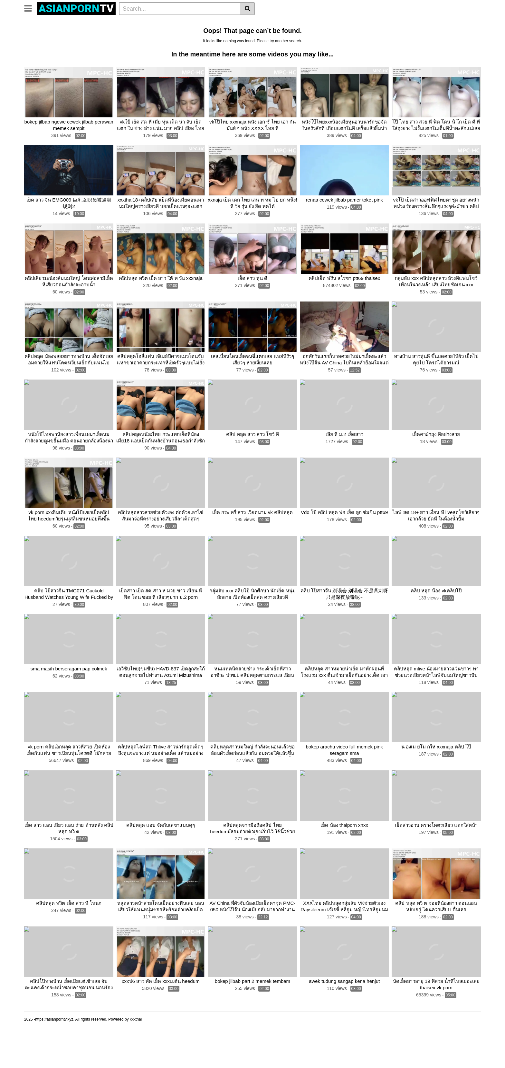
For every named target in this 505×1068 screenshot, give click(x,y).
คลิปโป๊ (199, 33)
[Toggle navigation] (30, 7)
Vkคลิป (153, 33)
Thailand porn (255, 33)
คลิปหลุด (120, 22)
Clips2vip (108, 33)
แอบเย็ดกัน (37, 33)
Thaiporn (446, 33)
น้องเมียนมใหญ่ (314, 22)
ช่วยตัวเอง (329, 33)
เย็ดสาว (305, 33)
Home (32, 22)
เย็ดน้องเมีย (426, 22)
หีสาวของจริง (396, 22)
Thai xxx (131, 33)
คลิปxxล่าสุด (209, 22)
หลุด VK (85, 33)
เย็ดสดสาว (453, 22)
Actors (98, 22)
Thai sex (283, 33)
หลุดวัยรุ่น (269, 22)
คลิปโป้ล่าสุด (240, 22)
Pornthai (394, 33)
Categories (56, 22)
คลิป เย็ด (62, 33)
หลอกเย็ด (367, 22)
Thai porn (176, 33)
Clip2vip (143, 22)
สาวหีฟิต (343, 22)
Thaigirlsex (420, 33)
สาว (289, 22)
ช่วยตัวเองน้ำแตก (363, 33)
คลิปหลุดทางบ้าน (174, 22)
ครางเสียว (64, 43)
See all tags (92, 43)
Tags (79, 22)
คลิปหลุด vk (223, 33)
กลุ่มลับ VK (37, 43)
